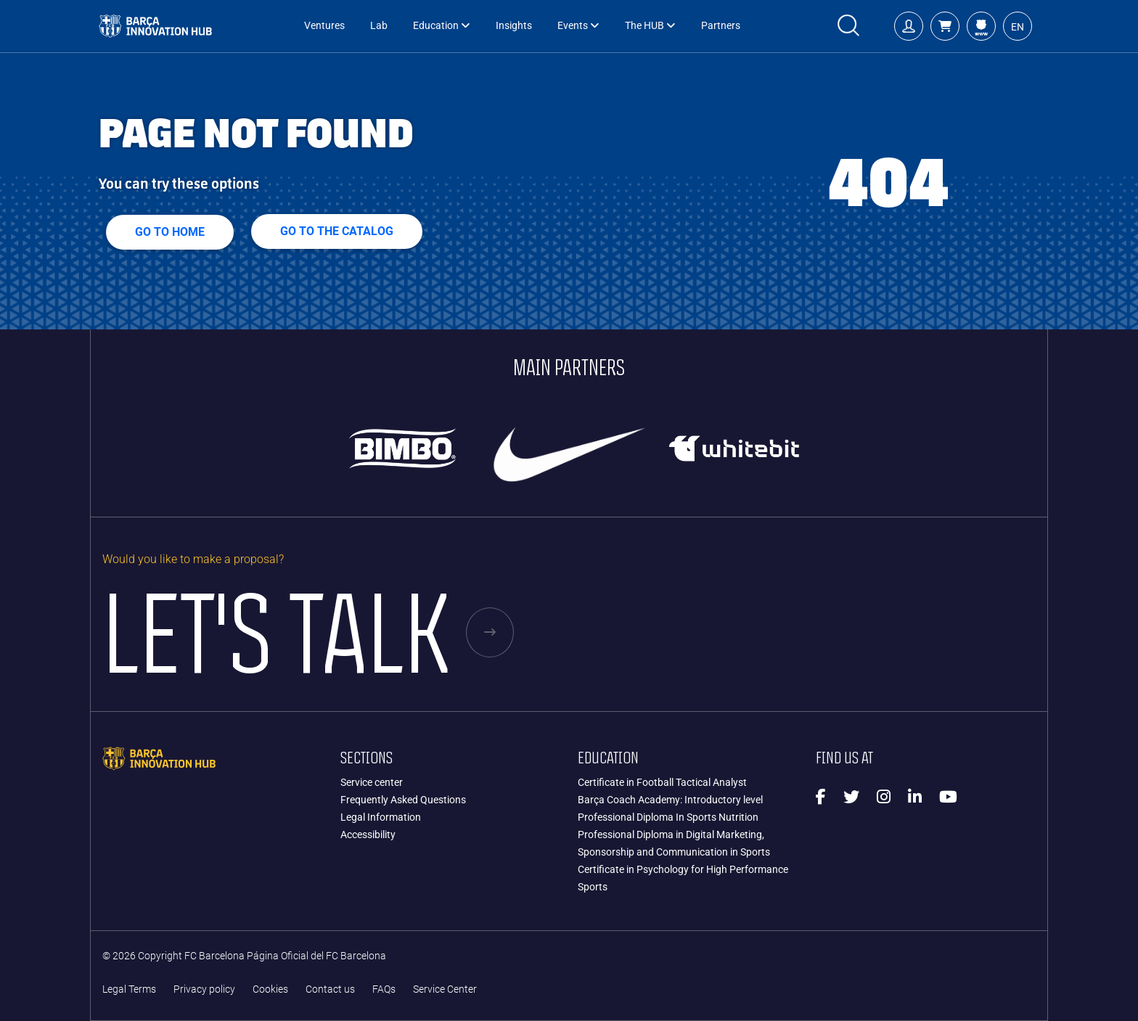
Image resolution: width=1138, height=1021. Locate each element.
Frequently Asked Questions (403, 799)
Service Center (445, 989)
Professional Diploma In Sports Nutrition (668, 817)
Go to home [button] (170, 232)
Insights (514, 26)
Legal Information (380, 817)
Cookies (270, 989)
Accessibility (368, 834)
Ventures (324, 26)
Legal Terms (129, 989)
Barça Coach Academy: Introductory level (670, 799)
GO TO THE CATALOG (336, 231)
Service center (371, 782)
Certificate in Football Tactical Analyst (662, 782)
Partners (720, 26)
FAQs (384, 989)
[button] (944, 26)
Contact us (330, 989)
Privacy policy (204, 989)
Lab (379, 26)
